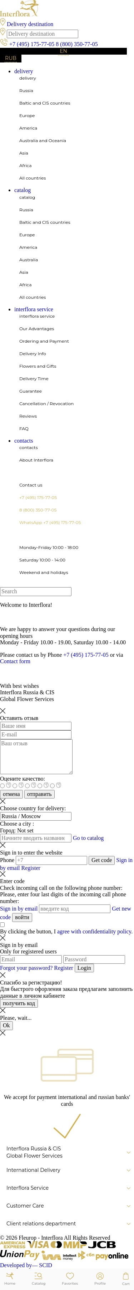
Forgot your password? (27, 968)
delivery (23, 71)
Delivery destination (30, 24)
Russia (26, 90)
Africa (25, 165)
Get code (101, 860)
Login (84, 968)
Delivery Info (32, 353)
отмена (11, 794)
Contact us (30, 485)
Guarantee (30, 391)
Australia (28, 259)
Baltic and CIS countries (44, 103)
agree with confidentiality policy (94, 931)
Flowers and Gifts (37, 366)
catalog (22, 190)
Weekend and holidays (43, 572)
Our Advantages (36, 328)
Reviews (28, 416)
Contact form (15, 661)
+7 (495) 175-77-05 (31, 44)
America (28, 128)
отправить (39, 794)
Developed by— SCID (26, 1265)
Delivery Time (34, 378)
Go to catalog (88, 838)
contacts (23, 441)
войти (22, 917)
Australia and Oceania (42, 140)
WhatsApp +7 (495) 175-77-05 (50, 522)
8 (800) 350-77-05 (77, 44)
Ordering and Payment (44, 341)
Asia (23, 153)
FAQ (24, 428)
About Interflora (36, 460)
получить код (19, 1003)
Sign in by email (19, 909)
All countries (32, 178)
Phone (7, 860)
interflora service (33, 309)
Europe (27, 115)
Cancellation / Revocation (46, 403)
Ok (6, 1025)
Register (30, 868)
